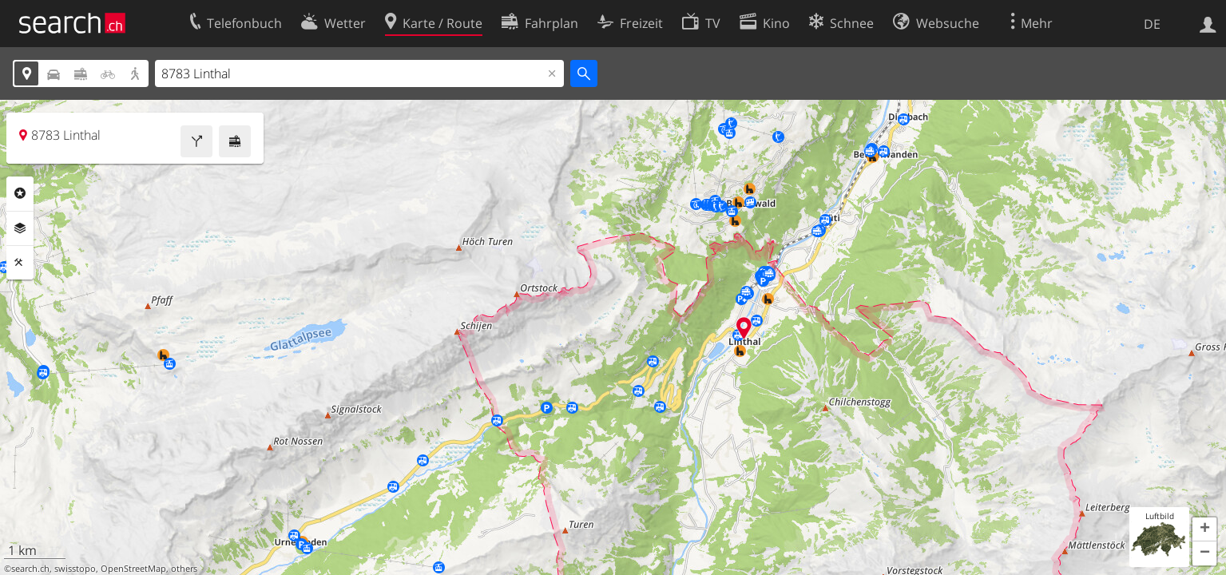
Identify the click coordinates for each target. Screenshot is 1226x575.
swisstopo (75, 568)
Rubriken (20, 193)
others (184, 568)
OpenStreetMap (133, 568)
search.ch (30, 568)
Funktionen (20, 263)
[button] (1204, 529)
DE (1152, 24)
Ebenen (20, 228)
